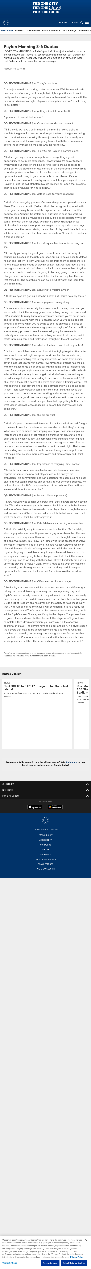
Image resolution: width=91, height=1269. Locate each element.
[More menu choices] (87, 22)
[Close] (86, 1240)
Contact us (45, 845)
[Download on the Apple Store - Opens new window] (34, 807)
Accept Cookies (50, 1263)
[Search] (81, 22)
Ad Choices (45, 854)
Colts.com (71, 762)
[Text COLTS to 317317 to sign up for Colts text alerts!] (37, 690)
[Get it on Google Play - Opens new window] (55, 808)
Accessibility (45, 840)
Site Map (45, 849)
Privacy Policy (46, 835)
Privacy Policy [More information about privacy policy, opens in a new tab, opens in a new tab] (76, 1257)
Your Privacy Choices (45, 859)
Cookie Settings (45, 864)
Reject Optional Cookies (74, 1263)
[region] (45, 1252)
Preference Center (46, 869)
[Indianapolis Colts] (45, 821)
